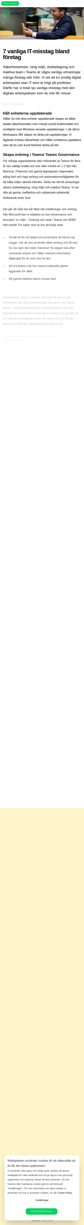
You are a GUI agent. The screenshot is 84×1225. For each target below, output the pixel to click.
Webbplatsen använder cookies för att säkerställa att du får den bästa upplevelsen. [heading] (41, 1163)
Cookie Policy (64, 1192)
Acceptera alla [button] (41, 1211)
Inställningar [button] (42, 1200)
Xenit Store (10, 3)
